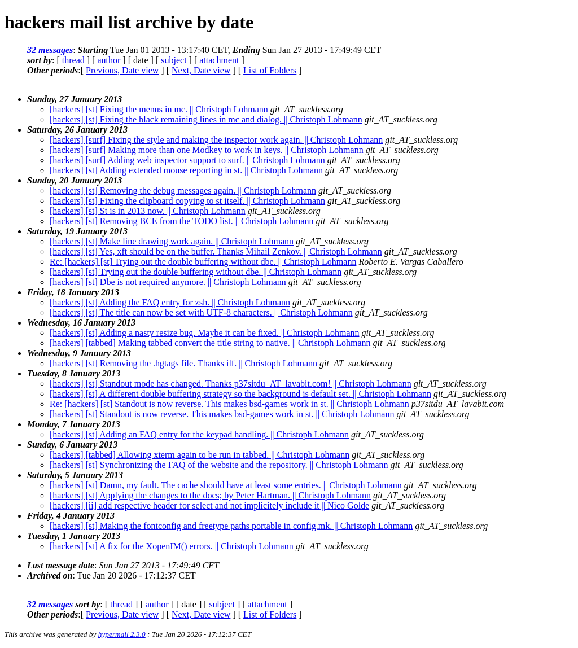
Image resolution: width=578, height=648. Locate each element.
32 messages (50, 50)
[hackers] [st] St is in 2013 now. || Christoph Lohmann (148, 211)
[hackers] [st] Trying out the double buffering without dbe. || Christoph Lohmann (195, 272)
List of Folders (269, 70)
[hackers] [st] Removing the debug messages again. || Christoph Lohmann (183, 190)
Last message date (60, 565)
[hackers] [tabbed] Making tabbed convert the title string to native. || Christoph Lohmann (210, 343)
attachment (219, 60)
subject (173, 60)
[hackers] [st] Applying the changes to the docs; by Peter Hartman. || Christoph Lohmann (210, 495)
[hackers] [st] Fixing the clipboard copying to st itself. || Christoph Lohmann (187, 200)
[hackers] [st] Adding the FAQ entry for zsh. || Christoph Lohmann (170, 302)
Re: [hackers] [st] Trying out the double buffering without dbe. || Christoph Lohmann (203, 261)
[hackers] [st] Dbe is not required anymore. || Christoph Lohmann (168, 282)
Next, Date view (201, 70)
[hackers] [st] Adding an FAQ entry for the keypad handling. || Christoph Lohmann (199, 434)
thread (73, 60)
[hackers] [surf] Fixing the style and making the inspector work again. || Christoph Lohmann (216, 140)
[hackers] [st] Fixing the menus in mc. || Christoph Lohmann (159, 109)
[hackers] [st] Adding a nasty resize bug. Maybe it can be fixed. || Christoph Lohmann (204, 333)
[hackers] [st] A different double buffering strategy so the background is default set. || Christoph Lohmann (240, 394)
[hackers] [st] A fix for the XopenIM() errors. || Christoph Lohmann (172, 546)
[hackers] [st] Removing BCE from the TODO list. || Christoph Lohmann (182, 221)
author (108, 60)
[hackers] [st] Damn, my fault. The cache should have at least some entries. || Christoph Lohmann (226, 485)
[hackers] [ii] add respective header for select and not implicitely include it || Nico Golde (209, 505)
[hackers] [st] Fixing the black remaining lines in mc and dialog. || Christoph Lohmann (206, 119)
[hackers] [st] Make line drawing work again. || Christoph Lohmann (172, 241)
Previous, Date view (122, 70)
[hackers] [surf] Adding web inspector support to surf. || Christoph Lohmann (187, 160)
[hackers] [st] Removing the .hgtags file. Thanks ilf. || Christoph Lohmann (183, 363)
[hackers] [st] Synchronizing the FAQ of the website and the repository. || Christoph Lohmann (219, 465)
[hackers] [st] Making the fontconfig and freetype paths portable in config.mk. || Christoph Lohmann (231, 526)
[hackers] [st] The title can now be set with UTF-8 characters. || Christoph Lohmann (201, 312)
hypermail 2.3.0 (122, 634)
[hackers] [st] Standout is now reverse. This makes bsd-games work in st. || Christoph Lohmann (222, 414)
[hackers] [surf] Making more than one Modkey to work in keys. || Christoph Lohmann (207, 150)
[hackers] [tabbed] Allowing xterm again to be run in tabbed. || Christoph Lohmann (199, 454)
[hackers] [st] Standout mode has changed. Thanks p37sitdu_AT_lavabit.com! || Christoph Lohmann (230, 383)
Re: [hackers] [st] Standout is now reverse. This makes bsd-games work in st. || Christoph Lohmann (229, 404)
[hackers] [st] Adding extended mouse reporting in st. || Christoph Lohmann (186, 170)
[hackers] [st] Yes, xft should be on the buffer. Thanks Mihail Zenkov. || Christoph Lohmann (216, 251)
